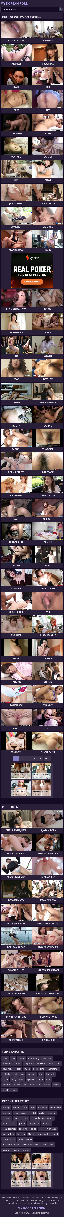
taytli (25, 1107)
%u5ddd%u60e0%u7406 (42, 1118)
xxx (22, 1074)
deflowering (33, 1058)
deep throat (35, 1084)
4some (56, 1084)
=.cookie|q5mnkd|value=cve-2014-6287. (21, 1144)
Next (47, 758)
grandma (46, 1123)
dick (15, 1074)
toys (41, 1074)
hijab (32, 1107)
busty (13, 1079)
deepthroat (29, 1063)
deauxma (42, 1107)
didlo (48, 1079)
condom (6, 1084)
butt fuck (50, 1074)
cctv (44, 1144)
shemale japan (20, 1113)
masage (6, 1107)
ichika (41, 1113)
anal (13, 1058)
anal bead (46, 1058)
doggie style (38, 1069)
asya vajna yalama (11, 1150)
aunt (56, 1134)
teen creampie (9, 1128)
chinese (21, 1058)
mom (5, 1058)
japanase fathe (25, 1139)
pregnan (51, 1113)
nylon (5, 1079)
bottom (17, 1063)
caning (16, 1107)
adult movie (8, 1069)
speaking (23, 1128)
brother (26, 1150)
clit (25, 1084)
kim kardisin (8, 1134)
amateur (7, 1063)
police (33, 1128)
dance (16, 1118)
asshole (17, 1084)
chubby (6, 1090)
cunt (15, 1090)
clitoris (47, 1084)
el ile (41, 1128)
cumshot (41, 1063)
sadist (33, 1113)
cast (51, 1144)
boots (25, 1118)
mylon (27, 1069)
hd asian (21, 1134)
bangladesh (33, 1123)
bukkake (6, 1074)
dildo (21, 1079)
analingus (31, 1074)
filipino (31, 1134)
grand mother (44, 1134)
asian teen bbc (9, 1123)
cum (59, 1063)
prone (22, 1123)
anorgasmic (53, 1069)
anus (41, 1079)
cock (19, 1069)
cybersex (31, 1079)
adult (51, 1063)
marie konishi (9, 1139)
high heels (51, 1128)
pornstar (7, 1113)
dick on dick (55, 1107)
